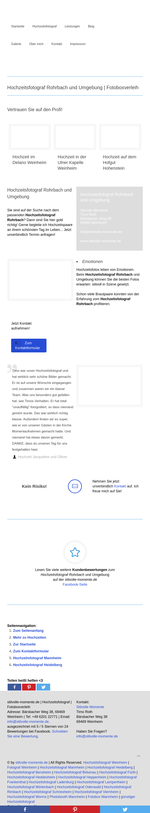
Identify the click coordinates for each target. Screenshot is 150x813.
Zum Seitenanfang (28, 631)
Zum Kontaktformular (31, 651)
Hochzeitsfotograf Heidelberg (37, 665)
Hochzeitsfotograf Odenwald (79, 787)
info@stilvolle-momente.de (101, 232)
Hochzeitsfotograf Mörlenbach (30, 787)
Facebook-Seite (75, 584)
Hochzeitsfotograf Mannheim (37, 658)
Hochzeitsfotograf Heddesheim (31, 777)
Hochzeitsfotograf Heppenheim (82, 777)
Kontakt (120, 486)
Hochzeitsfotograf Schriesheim (48, 792)
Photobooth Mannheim (67, 797)
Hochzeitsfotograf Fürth (117, 772)
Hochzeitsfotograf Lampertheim (101, 782)
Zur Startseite (24, 644)
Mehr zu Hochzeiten (29, 637)
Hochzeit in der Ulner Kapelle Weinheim (72, 162)
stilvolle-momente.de (31, 762)
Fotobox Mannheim (103, 797)
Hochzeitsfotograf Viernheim (97, 792)
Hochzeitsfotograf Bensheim (29, 772)
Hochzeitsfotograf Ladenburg (51, 782)
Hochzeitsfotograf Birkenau (75, 772)
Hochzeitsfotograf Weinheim (105, 762)
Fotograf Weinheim (22, 767)
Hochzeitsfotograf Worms (27, 797)
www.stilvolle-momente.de (100, 241)
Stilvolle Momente (90, 707)
